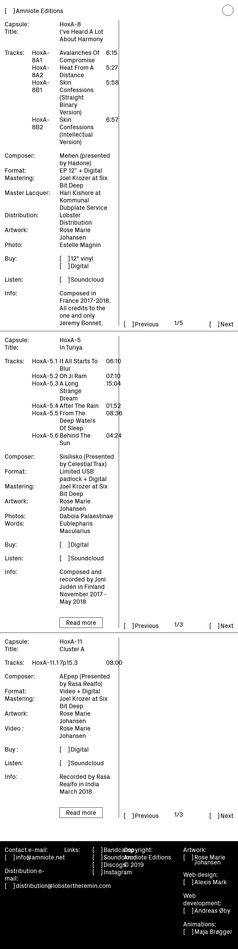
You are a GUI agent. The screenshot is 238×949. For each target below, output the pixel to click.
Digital (80, 265)
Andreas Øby (212, 910)
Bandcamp (119, 849)
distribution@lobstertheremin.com (63, 885)
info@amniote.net (40, 856)
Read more (81, 622)
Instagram (118, 871)
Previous (147, 323)
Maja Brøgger (213, 931)
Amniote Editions (39, 10)
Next (226, 323)
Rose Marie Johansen (209, 859)
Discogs (115, 864)
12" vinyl (82, 258)
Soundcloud (87, 279)
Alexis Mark (210, 881)
